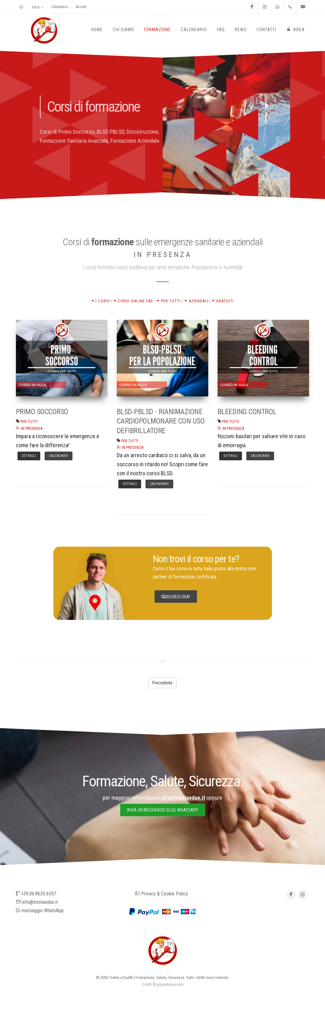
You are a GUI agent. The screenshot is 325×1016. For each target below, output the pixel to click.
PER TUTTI (169, 301)
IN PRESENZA (29, 428)
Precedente (162, 682)
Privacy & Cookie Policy (161, 894)
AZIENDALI (196, 301)
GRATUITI (223, 301)
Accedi (81, 7)
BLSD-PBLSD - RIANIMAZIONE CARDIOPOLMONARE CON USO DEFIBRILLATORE (161, 421)
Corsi (38, 7)
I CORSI (100, 301)
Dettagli (29, 456)
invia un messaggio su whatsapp (162, 810)
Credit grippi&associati (163, 984)
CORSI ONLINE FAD (133, 301)
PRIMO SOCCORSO (42, 411)
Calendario (60, 7)
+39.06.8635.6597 (36, 894)
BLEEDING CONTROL (247, 411)
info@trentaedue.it (37, 902)
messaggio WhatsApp (40, 910)
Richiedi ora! (175, 596)
